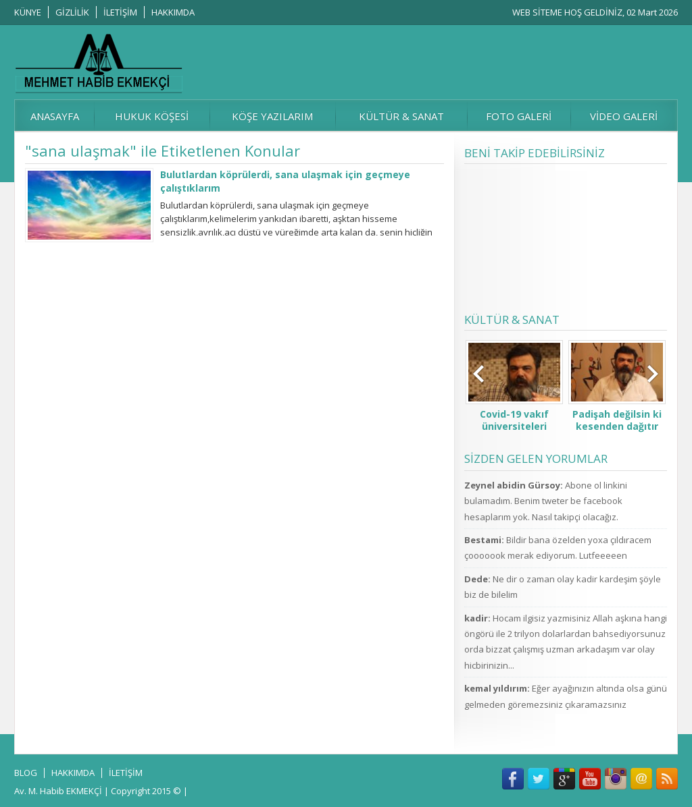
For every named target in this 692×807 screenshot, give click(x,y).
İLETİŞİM (120, 12)
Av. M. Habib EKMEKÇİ (58, 791)
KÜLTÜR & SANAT (401, 116)
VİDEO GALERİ (624, 116)
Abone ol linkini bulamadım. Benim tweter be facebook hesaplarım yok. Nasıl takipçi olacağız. (545, 501)
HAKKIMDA (173, 12)
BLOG (25, 773)
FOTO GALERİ (518, 116)
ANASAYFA (54, 116)
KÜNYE (27, 12)
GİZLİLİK (72, 12)
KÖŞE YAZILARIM (272, 116)
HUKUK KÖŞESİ (152, 116)
